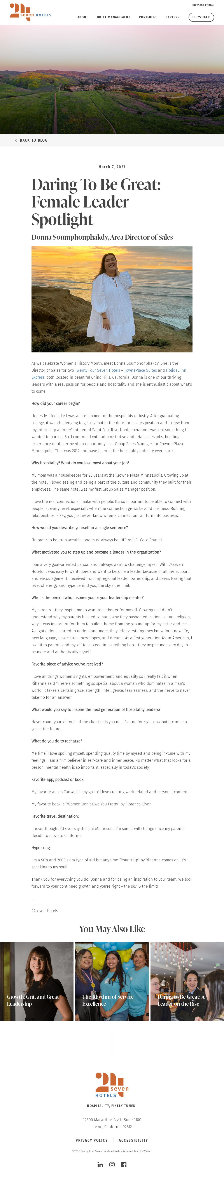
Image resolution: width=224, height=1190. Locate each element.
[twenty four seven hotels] (30, 12)
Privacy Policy (92, 1140)
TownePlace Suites (140, 370)
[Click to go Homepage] (112, 1085)
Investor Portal (203, 5)
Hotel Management (113, 17)
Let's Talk (201, 17)
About (82, 17)
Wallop (147, 1151)
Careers (173, 17)
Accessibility (133, 1140)
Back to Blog (34, 140)
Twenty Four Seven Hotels (97, 370)
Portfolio (148, 17)
